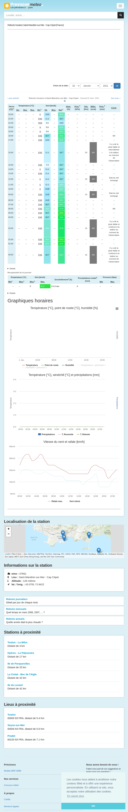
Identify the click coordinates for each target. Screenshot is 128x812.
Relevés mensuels (64, 611)
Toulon (64, 716)
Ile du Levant (64, 687)
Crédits (7, 799)
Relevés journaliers (64, 601)
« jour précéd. (13, 98)
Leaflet (7, 554)
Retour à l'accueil (23, 6)
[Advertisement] (64, 56)
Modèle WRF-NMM (12, 771)
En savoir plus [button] (75, 796)
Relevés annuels (64, 621)
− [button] (9, 534)
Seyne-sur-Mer (64, 727)
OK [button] (93, 806)
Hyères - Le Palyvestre (64, 654)
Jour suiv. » (115, 98)
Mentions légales (11, 806)
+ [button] (9, 529)
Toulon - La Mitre (64, 644)
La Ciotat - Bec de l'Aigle (64, 676)
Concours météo (11, 785)
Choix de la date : (61, 86)
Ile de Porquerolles (64, 665)
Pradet (64, 737)
